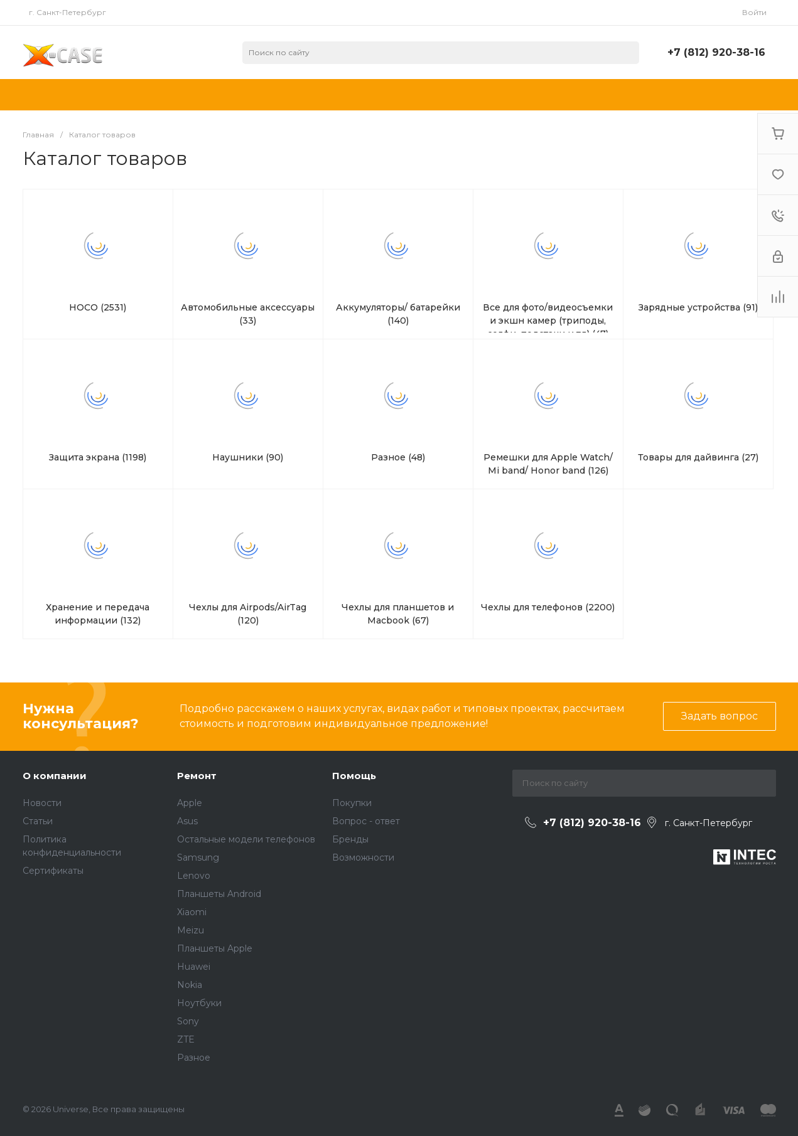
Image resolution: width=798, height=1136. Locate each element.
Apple (189, 803)
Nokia (189, 984)
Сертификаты (53, 870)
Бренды (350, 839)
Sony (188, 1021)
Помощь (354, 776)
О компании (55, 776)
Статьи (38, 821)
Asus (187, 821)
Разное (193, 1057)
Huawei (193, 966)
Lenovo (193, 875)
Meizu (190, 930)
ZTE (186, 1039)
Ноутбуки (199, 1003)
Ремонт (197, 776)
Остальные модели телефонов (246, 839)
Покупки (352, 803)
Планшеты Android (219, 894)
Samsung (198, 857)
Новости (42, 803)
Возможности (363, 857)
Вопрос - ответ (366, 821)
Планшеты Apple (214, 948)
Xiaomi (192, 912)
